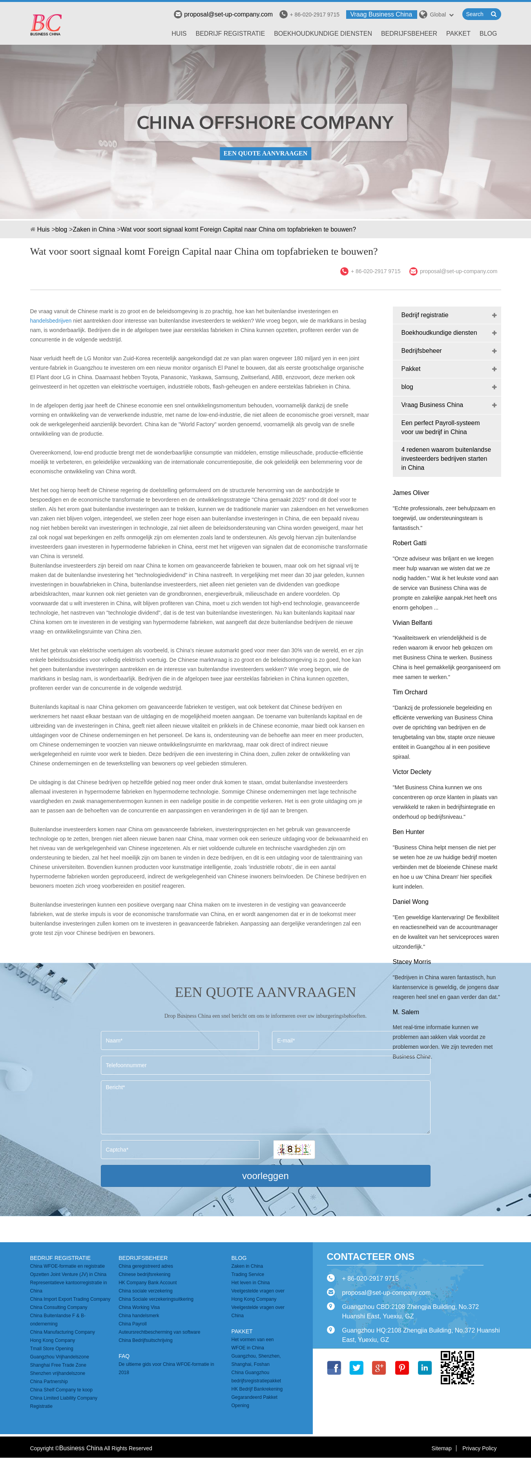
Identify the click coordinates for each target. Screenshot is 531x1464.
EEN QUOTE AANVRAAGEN (265, 153)
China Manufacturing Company (62, 1332)
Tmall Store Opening (51, 1348)
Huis (179, 33)
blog (488, 33)
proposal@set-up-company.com (223, 14)
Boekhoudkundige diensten (323, 33)
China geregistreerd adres (146, 1266)
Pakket (458, 33)
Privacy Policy (479, 1448)
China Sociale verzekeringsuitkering (156, 1299)
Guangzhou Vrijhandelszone (59, 1357)
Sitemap (442, 1448)
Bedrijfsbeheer (409, 33)
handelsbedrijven (51, 321)
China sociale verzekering (145, 1291)
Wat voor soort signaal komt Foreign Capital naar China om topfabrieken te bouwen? (238, 229)
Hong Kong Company (52, 1340)
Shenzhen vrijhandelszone (58, 1373)
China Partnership (49, 1381)
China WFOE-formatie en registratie (67, 1266)
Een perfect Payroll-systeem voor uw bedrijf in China (440, 427)
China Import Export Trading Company (70, 1299)
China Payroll (132, 1324)
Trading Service (247, 1274)
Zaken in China (94, 229)
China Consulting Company (59, 1307)
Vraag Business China (381, 14)
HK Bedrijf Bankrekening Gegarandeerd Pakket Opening (257, 1397)
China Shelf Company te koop (61, 1390)
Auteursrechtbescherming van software (159, 1332)
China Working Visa (139, 1307)
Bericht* (266, 1107)
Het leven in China (250, 1282)
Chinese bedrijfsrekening (144, 1274)
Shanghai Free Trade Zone (58, 1365)
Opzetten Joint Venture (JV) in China (68, 1274)
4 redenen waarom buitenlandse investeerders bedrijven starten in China (446, 458)
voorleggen (265, 1175)
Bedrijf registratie (230, 33)
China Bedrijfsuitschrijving (145, 1340)
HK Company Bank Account (148, 1282)
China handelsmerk (139, 1315)
